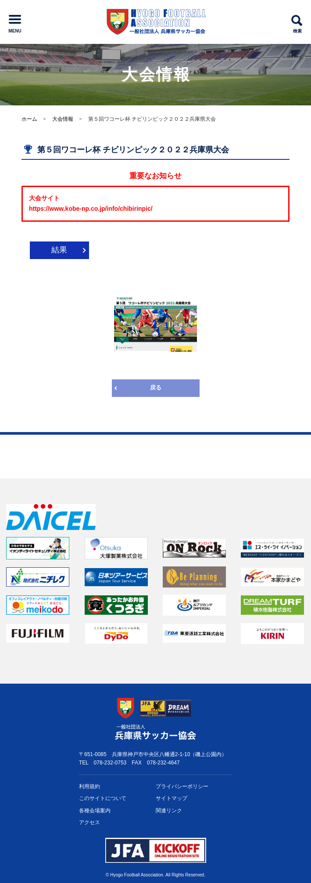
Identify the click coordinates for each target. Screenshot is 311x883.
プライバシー (182, 786)
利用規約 (89, 786)
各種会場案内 (95, 810)
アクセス (89, 822)
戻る (155, 387)
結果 (59, 249)
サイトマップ (171, 798)
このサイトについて (102, 798)
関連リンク (169, 810)
